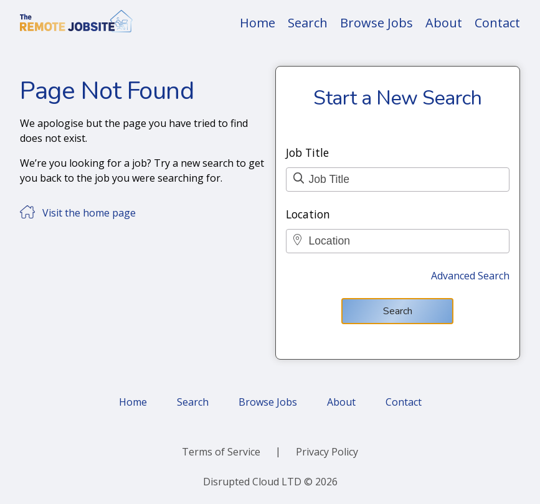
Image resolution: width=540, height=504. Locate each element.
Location (308, 214)
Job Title (307, 152)
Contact (497, 22)
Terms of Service (221, 452)
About (443, 22)
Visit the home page (89, 213)
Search (308, 22)
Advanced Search (470, 275)
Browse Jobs (376, 22)
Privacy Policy (327, 452)
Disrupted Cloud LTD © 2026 (270, 481)
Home (257, 22)
